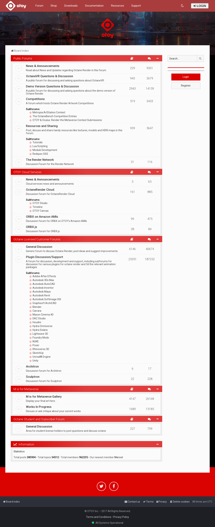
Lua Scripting (38, 146)
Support (136, 5)
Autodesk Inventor (42, 287)
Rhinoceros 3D (39, 349)
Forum (39, 5)
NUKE (34, 341)
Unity (34, 360)
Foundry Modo (39, 337)
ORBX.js (31, 227)
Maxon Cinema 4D (42, 314)
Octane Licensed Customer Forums (37, 239)
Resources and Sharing (42, 126)
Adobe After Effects (43, 276)
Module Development (43, 150)
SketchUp (37, 352)
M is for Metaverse (26, 389)
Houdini (35, 322)
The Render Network (40, 159)
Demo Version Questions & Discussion (52, 86)
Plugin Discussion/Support (44, 257)
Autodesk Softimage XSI (45, 299)
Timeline (36, 206)
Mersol (118, 457)
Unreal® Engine (40, 356)
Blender (35, 306)
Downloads (71, 5)
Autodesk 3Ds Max (42, 280)
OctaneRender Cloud (40, 189)
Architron (32, 366)
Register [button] (186, 85)
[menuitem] (183, 5)
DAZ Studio (38, 318)
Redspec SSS (39, 153)
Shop (54, 5)
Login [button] (186, 76)
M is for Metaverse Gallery (44, 396)
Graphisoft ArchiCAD (43, 303)
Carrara (35, 310)
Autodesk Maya (40, 291)
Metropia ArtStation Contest (47, 112)
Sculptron (32, 376)
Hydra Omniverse (41, 326)
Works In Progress (39, 407)
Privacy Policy (121, 517)
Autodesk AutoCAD (42, 283)
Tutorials (36, 142)
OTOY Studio (38, 203)
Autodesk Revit (40, 295)
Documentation (94, 5)
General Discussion (39, 247)
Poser (34, 345)
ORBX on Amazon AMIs (42, 216)
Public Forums (23, 58)
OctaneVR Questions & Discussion (49, 76)
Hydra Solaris (39, 329)
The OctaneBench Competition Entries (53, 116)
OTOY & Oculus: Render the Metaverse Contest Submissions (66, 120)
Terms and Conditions (98, 517)
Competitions (35, 99)
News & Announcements (42, 66)
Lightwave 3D (39, 333)
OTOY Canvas (39, 210)
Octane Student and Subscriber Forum (39, 419)
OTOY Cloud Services (27, 172)
